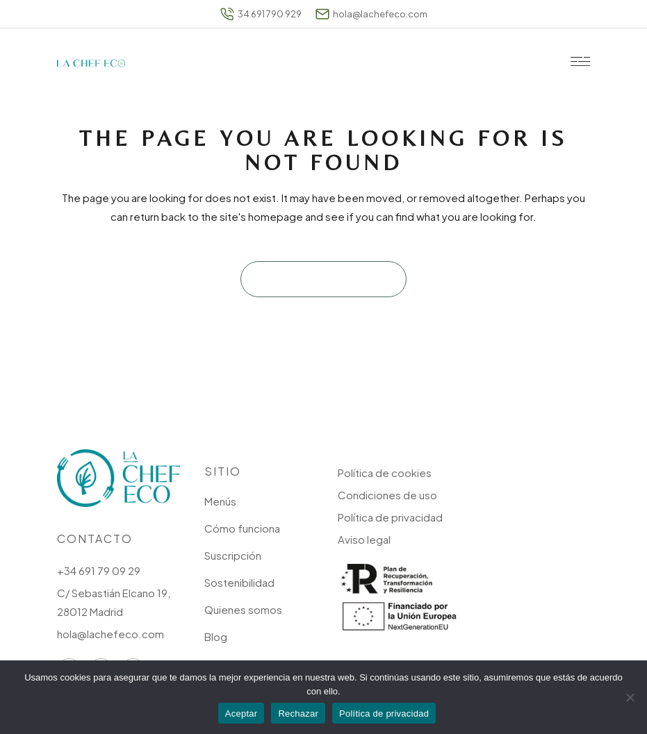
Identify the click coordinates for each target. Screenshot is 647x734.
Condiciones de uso (387, 494)
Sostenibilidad (239, 582)
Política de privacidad (390, 517)
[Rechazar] (630, 697)
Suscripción (232, 555)
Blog (215, 636)
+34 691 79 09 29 (98, 570)
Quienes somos (243, 609)
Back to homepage (323, 278)
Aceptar (241, 713)
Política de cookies (385, 472)
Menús (220, 501)
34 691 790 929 (261, 14)
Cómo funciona (242, 528)
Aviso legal (364, 539)
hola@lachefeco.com (371, 14)
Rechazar (298, 713)
